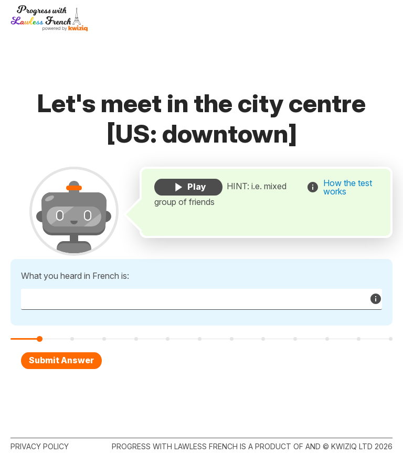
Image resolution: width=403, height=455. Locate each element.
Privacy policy (39, 446)
